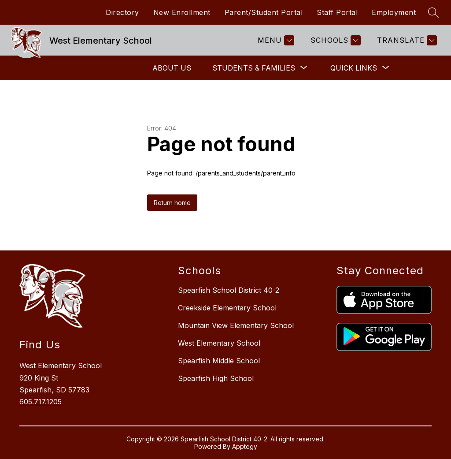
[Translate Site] (406, 40)
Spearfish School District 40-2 (228, 290)
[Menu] (274, 40)
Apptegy (244, 446)
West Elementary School (219, 343)
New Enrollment (182, 12)
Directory (122, 12)
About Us (171, 67)
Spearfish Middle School (219, 360)
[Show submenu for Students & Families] (253, 68)
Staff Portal (337, 12)
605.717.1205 (40, 401)
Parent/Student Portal (264, 12)
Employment (394, 12)
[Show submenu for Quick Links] (353, 68)
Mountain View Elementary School (236, 325)
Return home (172, 202)
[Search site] (433, 12)
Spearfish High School (216, 378)
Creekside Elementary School (227, 307)
